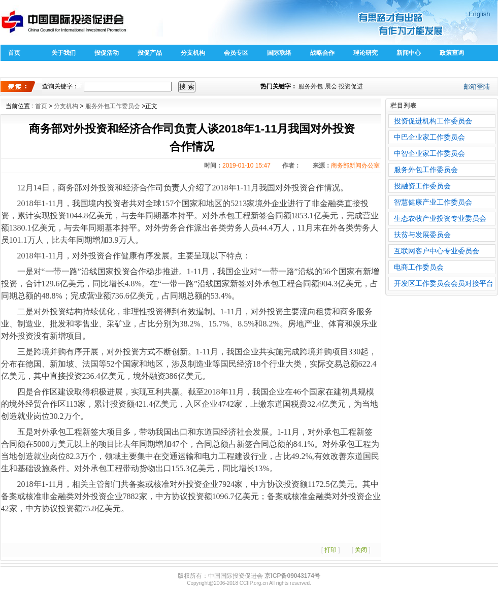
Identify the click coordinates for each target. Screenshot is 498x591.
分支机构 (193, 52)
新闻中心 (408, 52)
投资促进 (351, 86)
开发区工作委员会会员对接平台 (443, 283)
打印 (330, 549)
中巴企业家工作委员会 (429, 137)
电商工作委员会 (419, 267)
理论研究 (365, 52)
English (479, 14)
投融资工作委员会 (422, 186)
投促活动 (106, 52)
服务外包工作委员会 (112, 106)
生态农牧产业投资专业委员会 (440, 218)
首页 (14, 52)
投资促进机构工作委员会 (433, 121)
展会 (331, 86)
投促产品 (150, 52)
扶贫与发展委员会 (422, 235)
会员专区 (236, 52)
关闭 (361, 549)
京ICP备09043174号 (292, 575)
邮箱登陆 (476, 86)
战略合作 (322, 52)
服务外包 (310, 86)
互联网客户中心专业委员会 (436, 251)
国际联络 (279, 52)
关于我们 (63, 52)
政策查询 (452, 52)
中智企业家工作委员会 (429, 153)
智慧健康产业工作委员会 (433, 202)
